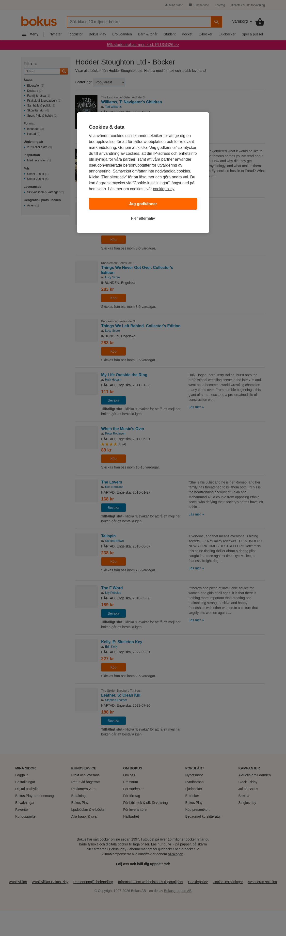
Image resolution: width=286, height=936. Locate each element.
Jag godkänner (143, 204)
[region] (143, 172)
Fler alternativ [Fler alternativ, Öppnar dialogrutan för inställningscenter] (143, 218)
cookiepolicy (164, 189)
